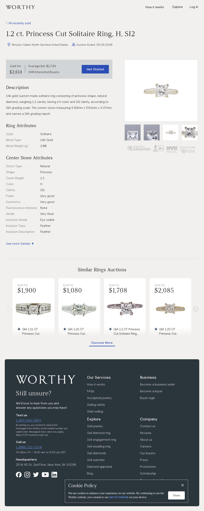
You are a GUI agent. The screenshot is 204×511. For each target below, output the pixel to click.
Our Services (99, 377)
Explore (94, 419)
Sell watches (96, 460)
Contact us (147, 426)
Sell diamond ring (98, 433)
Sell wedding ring (98, 446)
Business (148, 377)
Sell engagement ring (101, 439)
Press (144, 460)
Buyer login (147, 398)
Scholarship (148, 473)
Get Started (95, 69)
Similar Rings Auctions (102, 269)
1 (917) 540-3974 (28, 420)
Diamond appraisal (99, 466)
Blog (90, 473)
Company (148, 419)
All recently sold (18, 23)
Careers (145, 446)
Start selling (95, 411)
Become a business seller (157, 384)
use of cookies (119, 497)
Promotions (148, 466)
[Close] (182, 485)
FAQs (90, 391)
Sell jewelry (95, 426)
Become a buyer (151, 391)
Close (176, 495)
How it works (154, 7)
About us (146, 439)
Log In (194, 7)
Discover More (102, 343)
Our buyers (147, 453)
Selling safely (96, 405)
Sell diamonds (96, 453)
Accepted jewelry (99, 398)
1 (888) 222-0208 (29, 447)
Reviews (145, 433)
